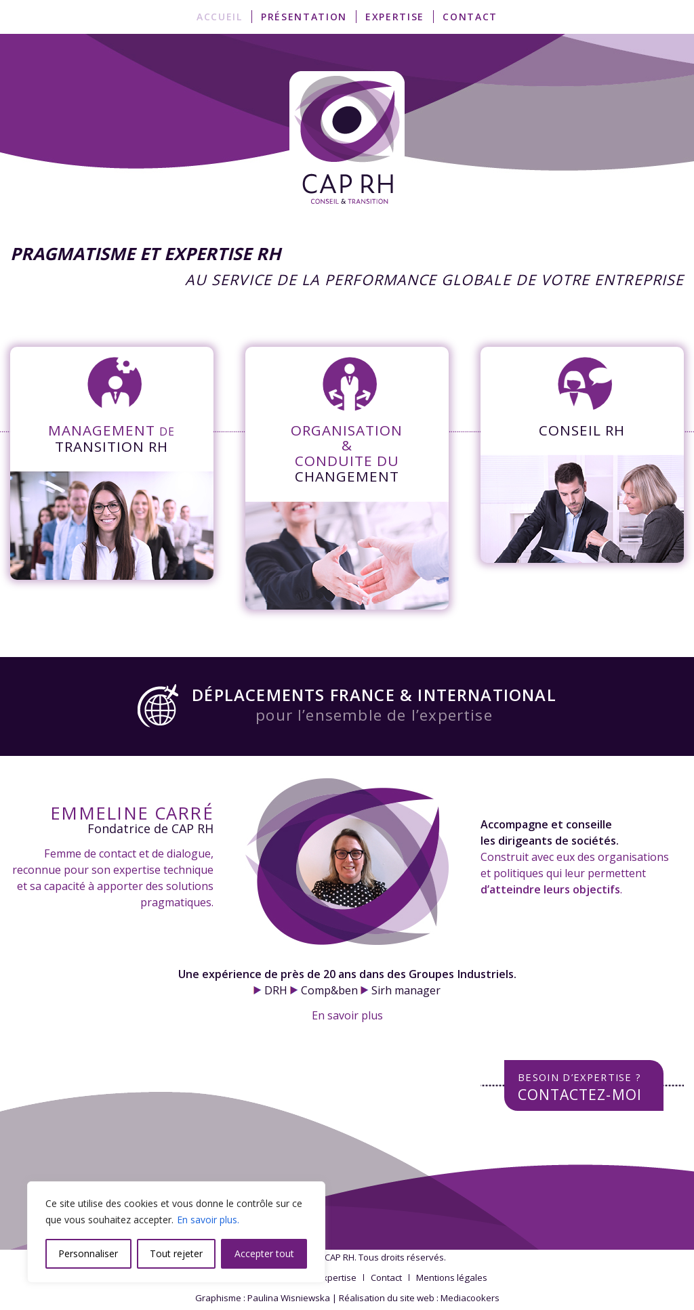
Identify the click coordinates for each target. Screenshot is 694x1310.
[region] (176, 1232)
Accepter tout (264, 1253)
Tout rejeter (176, 1253)
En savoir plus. (208, 1219)
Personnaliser (88, 1253)
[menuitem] (219, 17)
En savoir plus (347, 1015)
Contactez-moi (580, 1086)
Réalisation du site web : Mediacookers (419, 1298)
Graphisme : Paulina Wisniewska (262, 1298)
